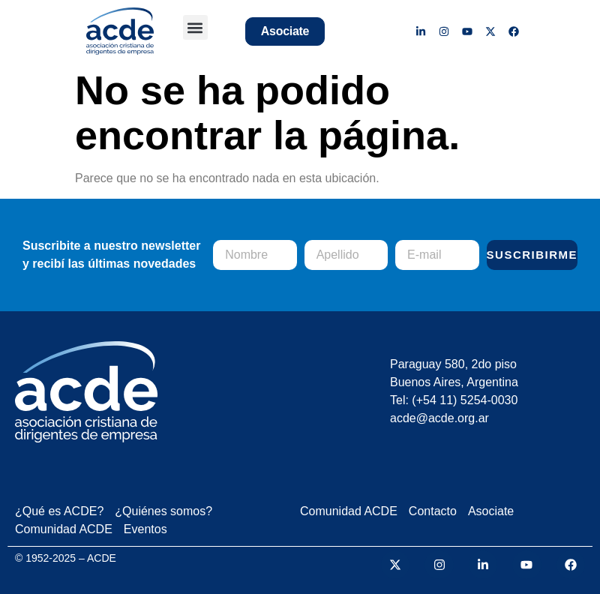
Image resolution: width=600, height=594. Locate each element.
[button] (195, 27)
